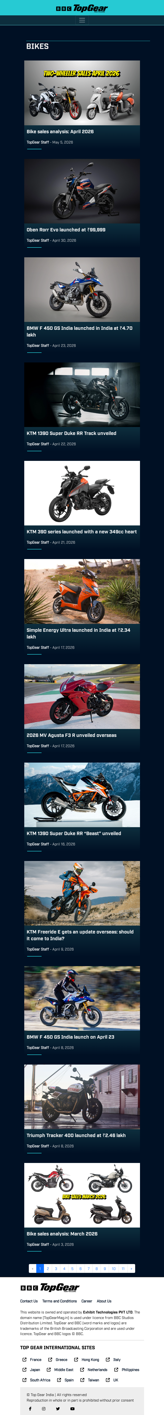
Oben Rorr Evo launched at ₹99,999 (66, 229)
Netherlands (93, 1369)
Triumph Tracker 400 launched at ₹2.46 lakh (76, 1135)
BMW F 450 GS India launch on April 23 (70, 1036)
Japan (31, 1369)
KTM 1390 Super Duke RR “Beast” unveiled (74, 833)
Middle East (60, 1369)
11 (123, 1268)
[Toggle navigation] (82, 20)
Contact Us (29, 1301)
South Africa (36, 1380)
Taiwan (89, 1380)
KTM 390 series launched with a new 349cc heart (82, 531)
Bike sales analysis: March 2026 (62, 1233)
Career (86, 1301)
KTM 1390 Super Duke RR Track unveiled (71, 433)
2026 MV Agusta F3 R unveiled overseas (71, 735)
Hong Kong (86, 1359)
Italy (113, 1359)
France (32, 1359)
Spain (65, 1380)
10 (114, 1268)
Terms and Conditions (59, 1301)
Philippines (126, 1369)
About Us (104, 1301)
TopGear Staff (38, 142)
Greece (57, 1359)
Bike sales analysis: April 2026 (60, 131)
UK (112, 1380)
